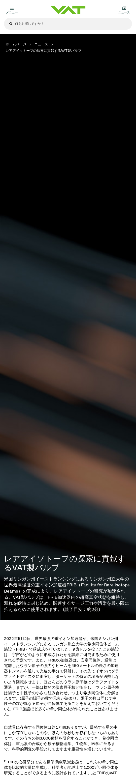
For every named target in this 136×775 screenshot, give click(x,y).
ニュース (41, 44)
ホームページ (15, 44)
